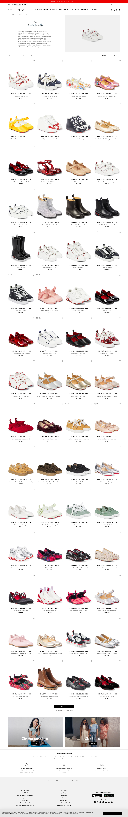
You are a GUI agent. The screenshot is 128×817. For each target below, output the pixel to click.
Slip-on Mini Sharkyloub (49, 610)
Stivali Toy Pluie (21, 267)
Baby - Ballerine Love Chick (78, 353)
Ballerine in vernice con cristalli (21, 182)
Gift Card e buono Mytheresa (25, 795)
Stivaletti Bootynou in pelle (78, 224)
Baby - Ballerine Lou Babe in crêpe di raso (21, 139)
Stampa (64, 798)
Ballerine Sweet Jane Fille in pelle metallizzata (50, 653)
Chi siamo (64, 790)
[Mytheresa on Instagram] (103, 802)
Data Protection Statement (71, 813)
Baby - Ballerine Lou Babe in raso (49, 310)
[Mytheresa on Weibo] (109, 802)
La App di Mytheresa (64, 793)
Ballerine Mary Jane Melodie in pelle (21, 653)
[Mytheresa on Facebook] (98, 802)
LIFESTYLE (24, 4)
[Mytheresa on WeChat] (112, 802)
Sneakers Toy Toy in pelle (107, 353)
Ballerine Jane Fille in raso (21, 610)
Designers (15, 14)
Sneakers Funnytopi (78, 267)
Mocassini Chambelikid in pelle (107, 524)
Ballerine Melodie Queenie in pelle (107, 96)
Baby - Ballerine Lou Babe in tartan (21, 696)
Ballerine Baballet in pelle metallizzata (107, 653)
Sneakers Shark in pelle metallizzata (20, 567)
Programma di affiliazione (64, 805)
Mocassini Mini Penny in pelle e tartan (78, 696)
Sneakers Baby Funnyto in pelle (21, 396)
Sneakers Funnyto (107, 267)
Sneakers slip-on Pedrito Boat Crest (78, 653)
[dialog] (64, 813)
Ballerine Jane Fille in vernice (107, 696)
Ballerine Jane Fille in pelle (107, 482)
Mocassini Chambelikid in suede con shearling (21, 482)
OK (113, 813)
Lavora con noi (64, 800)
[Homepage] (16, 10)
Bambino (18, 4)
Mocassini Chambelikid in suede (78, 482)
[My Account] (114, 9)
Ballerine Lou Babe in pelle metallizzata (107, 396)
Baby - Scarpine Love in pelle (49, 139)
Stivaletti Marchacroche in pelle (107, 224)
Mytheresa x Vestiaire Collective (25, 805)
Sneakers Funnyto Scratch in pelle (107, 182)
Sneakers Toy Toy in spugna (50, 96)
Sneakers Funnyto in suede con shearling (78, 439)
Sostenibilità (64, 795)
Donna (10, 4)
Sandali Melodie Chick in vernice (49, 182)
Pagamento (25, 798)
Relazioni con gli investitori (64, 803)
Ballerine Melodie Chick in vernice (21, 353)
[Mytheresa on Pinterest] (100, 802)
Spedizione (25, 800)
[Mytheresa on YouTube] (106, 802)
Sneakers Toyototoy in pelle (21, 96)
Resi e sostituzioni (25, 803)
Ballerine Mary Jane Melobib (78, 96)
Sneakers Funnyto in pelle (21, 224)
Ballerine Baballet (49, 567)
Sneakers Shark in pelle (78, 310)
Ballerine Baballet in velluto (50, 439)
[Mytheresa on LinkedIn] (95, 802)
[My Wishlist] (117, 9)
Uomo (14, 4)
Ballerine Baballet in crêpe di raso (107, 439)
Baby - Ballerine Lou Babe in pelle (107, 610)
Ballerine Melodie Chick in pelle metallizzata (107, 139)
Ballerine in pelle (78, 182)
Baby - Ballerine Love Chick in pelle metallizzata (49, 396)
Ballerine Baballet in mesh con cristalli (78, 567)
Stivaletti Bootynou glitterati (49, 224)
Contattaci (25, 793)
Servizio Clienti (25, 790)
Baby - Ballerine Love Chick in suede (21, 439)
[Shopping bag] (119, 9)
